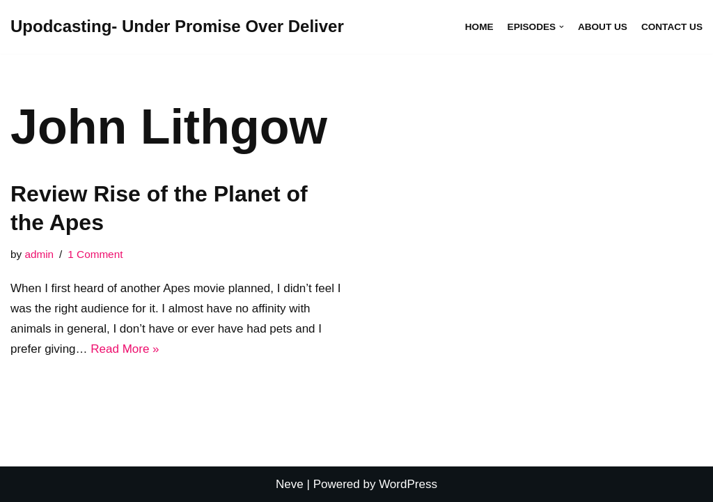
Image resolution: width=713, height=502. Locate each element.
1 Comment (95, 254)
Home (479, 27)
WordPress (408, 484)
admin (39, 254)
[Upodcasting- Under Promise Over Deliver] (177, 27)
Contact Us (672, 27)
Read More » (125, 349)
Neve (290, 484)
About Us (602, 27)
